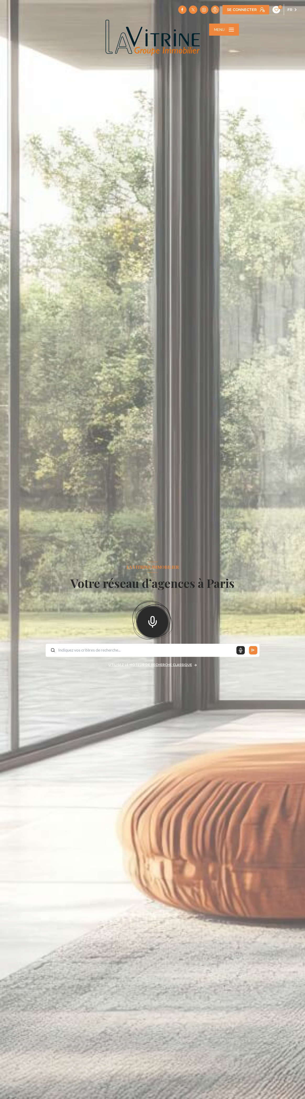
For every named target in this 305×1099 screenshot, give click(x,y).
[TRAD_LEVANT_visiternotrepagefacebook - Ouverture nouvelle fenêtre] (182, 10)
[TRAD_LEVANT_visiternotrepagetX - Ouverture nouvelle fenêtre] (193, 10)
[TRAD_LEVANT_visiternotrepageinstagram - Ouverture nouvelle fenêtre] (204, 10)
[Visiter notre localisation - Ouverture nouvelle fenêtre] (215, 10)
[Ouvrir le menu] (224, 30)
